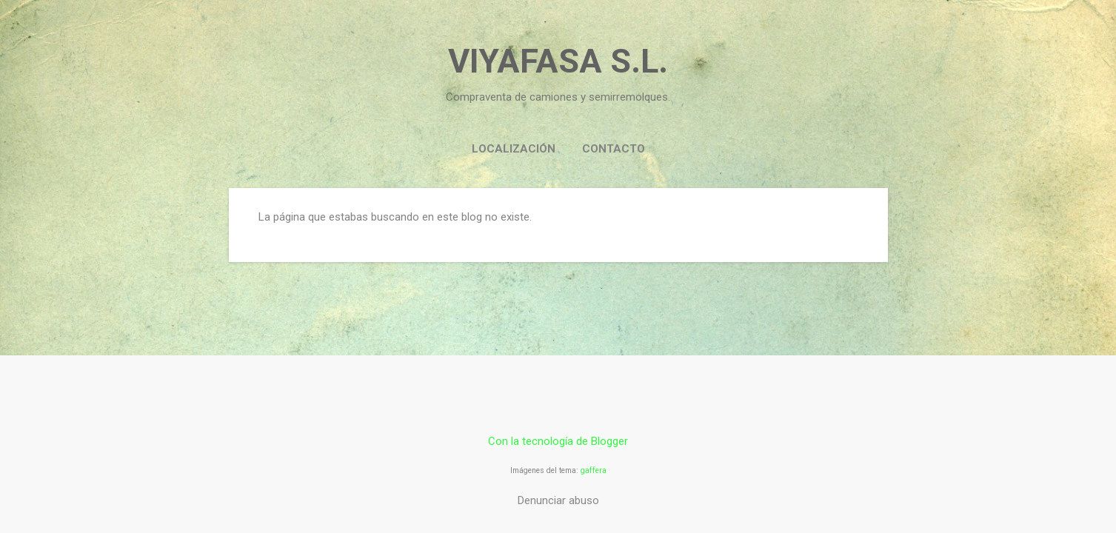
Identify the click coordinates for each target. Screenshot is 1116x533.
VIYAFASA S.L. (558, 61)
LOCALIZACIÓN (513, 148)
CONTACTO (613, 148)
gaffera (594, 470)
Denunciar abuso (558, 500)
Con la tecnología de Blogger (558, 441)
